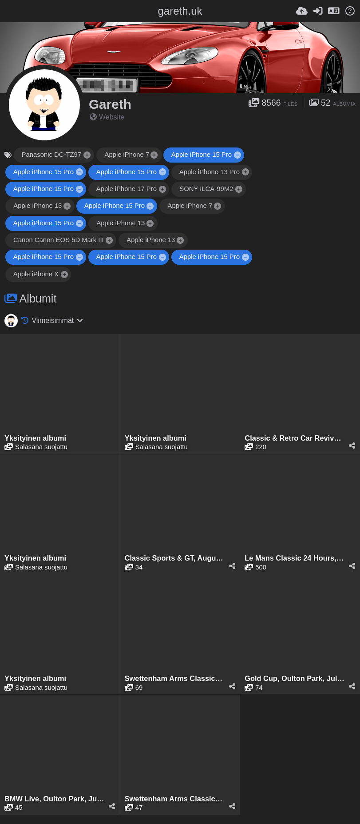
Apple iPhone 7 (126, 154)
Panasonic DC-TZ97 (51, 154)
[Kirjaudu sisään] (318, 11)
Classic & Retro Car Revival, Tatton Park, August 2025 (294, 438)
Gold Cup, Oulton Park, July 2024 (294, 678)
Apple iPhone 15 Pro (201, 154)
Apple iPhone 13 (37, 205)
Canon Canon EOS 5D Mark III (58, 239)
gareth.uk (180, 11)
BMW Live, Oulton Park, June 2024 (54, 799)
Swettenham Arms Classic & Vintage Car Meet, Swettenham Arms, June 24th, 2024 (175, 799)
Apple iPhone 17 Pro (126, 188)
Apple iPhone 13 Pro (210, 171)
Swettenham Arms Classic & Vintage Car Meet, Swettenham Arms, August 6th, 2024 (175, 678)
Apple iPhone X (36, 274)
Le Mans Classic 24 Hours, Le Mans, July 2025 (294, 558)
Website (107, 117)
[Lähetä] (302, 11)
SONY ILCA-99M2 (206, 188)
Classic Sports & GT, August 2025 (175, 558)
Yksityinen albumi (35, 438)
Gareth (110, 104)
